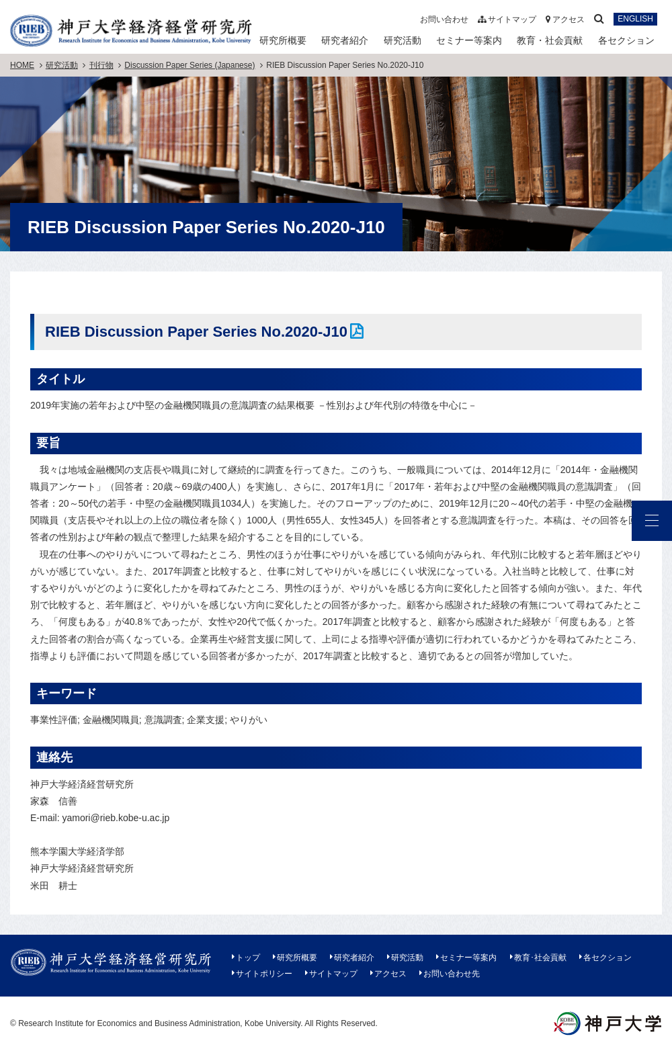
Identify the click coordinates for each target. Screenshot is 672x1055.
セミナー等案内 (469, 40)
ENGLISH (635, 19)
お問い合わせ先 (451, 973)
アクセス (565, 19)
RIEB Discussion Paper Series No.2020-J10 (196, 331)
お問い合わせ (444, 19)
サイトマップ (507, 19)
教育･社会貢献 (540, 957)
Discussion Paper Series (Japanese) (189, 65)
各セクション (626, 40)
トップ (248, 957)
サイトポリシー (264, 973)
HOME (22, 65)
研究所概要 (282, 40)
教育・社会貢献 (550, 40)
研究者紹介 (344, 40)
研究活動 (402, 40)
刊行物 (101, 65)
